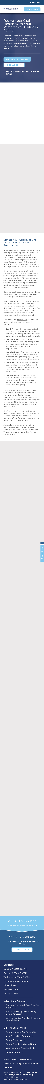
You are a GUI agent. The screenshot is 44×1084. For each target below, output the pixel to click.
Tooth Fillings (12, 329)
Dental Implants (13, 375)
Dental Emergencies (15, 1040)
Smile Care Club (30, 1063)
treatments (22, 320)
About (15, 1059)
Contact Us (9, 1063)
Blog (19, 1063)
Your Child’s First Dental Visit (19, 1036)
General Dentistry (14, 1052)
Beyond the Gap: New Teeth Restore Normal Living (23, 1019)
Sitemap (14, 1077)
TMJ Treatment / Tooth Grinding (21, 1048)
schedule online (22, 432)
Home (6, 1059)
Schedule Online (32, 9)
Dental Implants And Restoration (21, 1032)
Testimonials (26, 1059)
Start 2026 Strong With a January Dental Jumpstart (21, 1012)
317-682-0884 (20, 43)
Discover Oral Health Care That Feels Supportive (23, 1006)
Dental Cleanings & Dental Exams (21, 1044)
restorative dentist (26, 257)
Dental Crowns (12, 339)
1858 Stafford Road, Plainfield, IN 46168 (22, 73)
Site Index (8, 1068)
